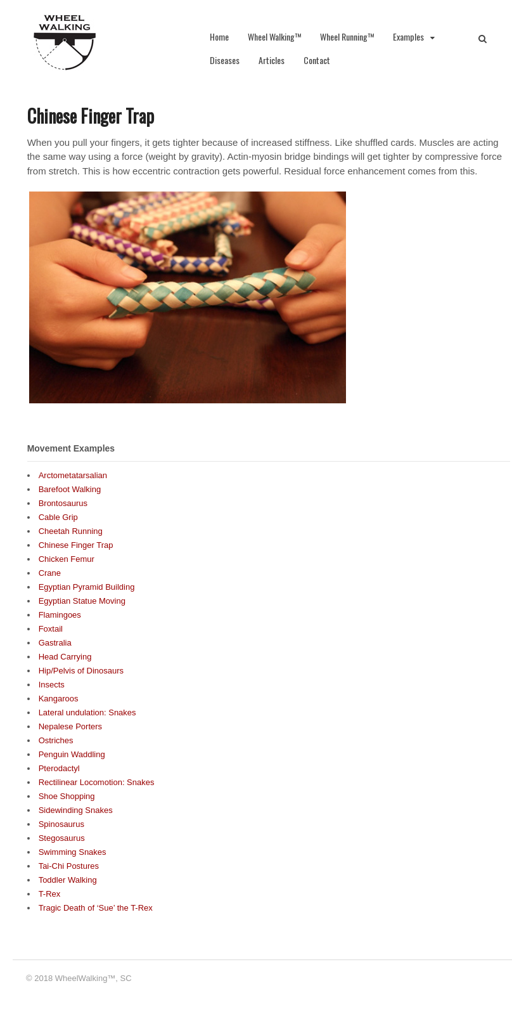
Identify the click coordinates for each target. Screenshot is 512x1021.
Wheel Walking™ (274, 36)
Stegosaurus (62, 838)
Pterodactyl (59, 768)
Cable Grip (58, 517)
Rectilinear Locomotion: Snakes (97, 782)
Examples (408, 36)
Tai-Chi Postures (69, 866)
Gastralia (55, 642)
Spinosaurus (61, 824)
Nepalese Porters (70, 726)
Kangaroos (59, 698)
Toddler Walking (68, 880)
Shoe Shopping (67, 796)
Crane (50, 573)
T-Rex (50, 894)
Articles (272, 60)
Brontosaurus (63, 503)
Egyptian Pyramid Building (87, 587)
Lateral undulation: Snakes (87, 712)
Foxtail (51, 629)
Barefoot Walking (70, 489)
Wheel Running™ (347, 36)
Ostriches (56, 740)
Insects (52, 684)
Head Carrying (65, 656)
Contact (317, 60)
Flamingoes (60, 615)
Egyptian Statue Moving (82, 601)
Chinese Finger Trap (76, 545)
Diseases (225, 60)
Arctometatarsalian (73, 475)
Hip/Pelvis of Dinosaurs (81, 670)
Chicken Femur (66, 559)
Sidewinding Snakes (76, 810)
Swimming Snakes (72, 852)
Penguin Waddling (72, 754)
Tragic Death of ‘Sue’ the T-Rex (96, 908)
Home (219, 36)
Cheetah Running (71, 531)
